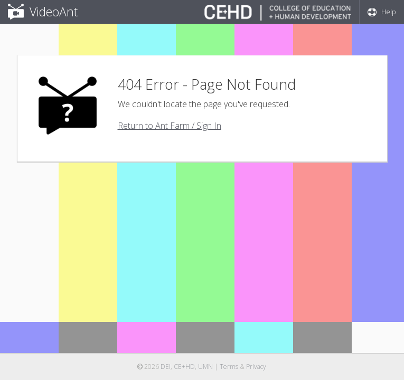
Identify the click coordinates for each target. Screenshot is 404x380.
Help (382, 11)
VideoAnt (43, 11)
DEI (166, 366)
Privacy (256, 366)
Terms (229, 366)
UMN (205, 366)
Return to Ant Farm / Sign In (169, 125)
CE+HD (184, 366)
